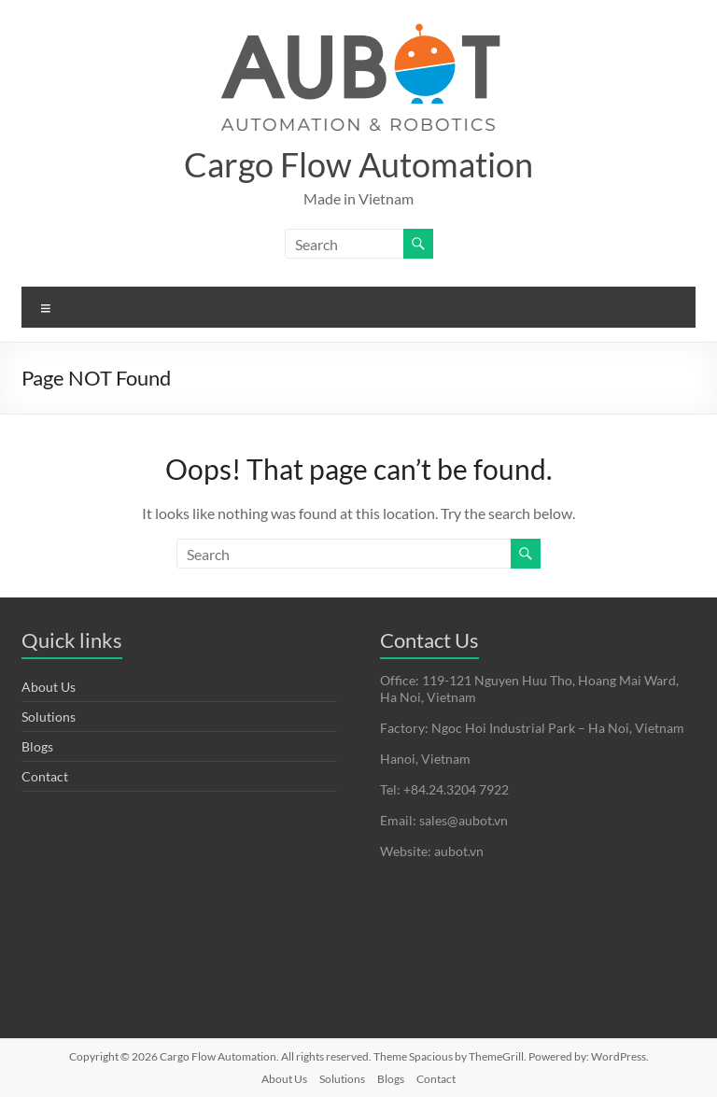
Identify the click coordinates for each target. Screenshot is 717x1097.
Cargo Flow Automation (358, 164)
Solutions (48, 716)
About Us (48, 687)
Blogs (37, 746)
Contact (44, 776)
